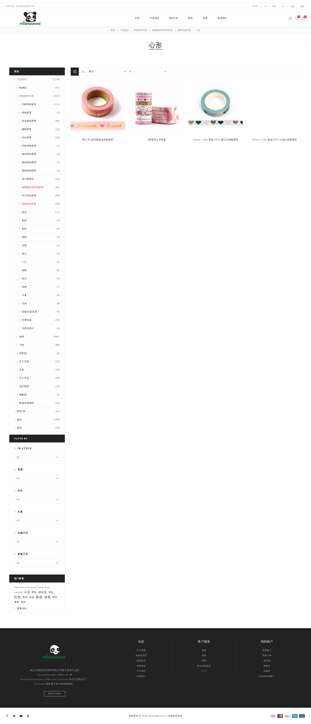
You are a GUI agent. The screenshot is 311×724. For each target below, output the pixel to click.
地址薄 (267, 660)
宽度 (20, 469)
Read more (54, 693)
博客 (204, 660)
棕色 (23, 601)
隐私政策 (141, 660)
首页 (113, 29)
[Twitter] (14, 715)
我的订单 (267, 655)
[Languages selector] (278, 6)
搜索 (204, 650)
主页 (137, 18)
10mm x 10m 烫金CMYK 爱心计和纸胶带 (215, 139)
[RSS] (28, 715)
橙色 (34, 591)
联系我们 (222, 18)
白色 (27, 592)
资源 (205, 18)
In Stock (25, 448)
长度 (20, 511)
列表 (83, 71)
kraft (47, 587)
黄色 (25, 596)
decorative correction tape (28, 587)
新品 (190, 18)
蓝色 (39, 597)
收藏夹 (267, 670)
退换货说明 (141, 655)
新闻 (204, 655)
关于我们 (141, 670)
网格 (75, 71)
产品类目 (154, 18)
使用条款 (141, 665)
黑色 (51, 592)
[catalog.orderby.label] (107, 71)
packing (18, 591)
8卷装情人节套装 (157, 139)
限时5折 (173, 18)
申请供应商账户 (267, 676)
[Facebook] (7, 715)
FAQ (204, 670)
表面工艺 (23, 553)
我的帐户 (267, 650)
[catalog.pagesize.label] (147, 71)
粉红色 (43, 592)
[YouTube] (21, 715)
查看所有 (22, 608)
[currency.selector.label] (259, 6)
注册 (292, 6)
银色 (54, 596)
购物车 (267, 665)
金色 (31, 596)
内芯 (20, 490)
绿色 (47, 597)
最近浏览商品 (204, 665)
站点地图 (141, 650)
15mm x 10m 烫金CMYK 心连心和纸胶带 (274, 139)
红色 (17, 597)
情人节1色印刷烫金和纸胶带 (98, 139)
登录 (303, 6)
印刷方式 (23, 532)
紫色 (16, 601)
